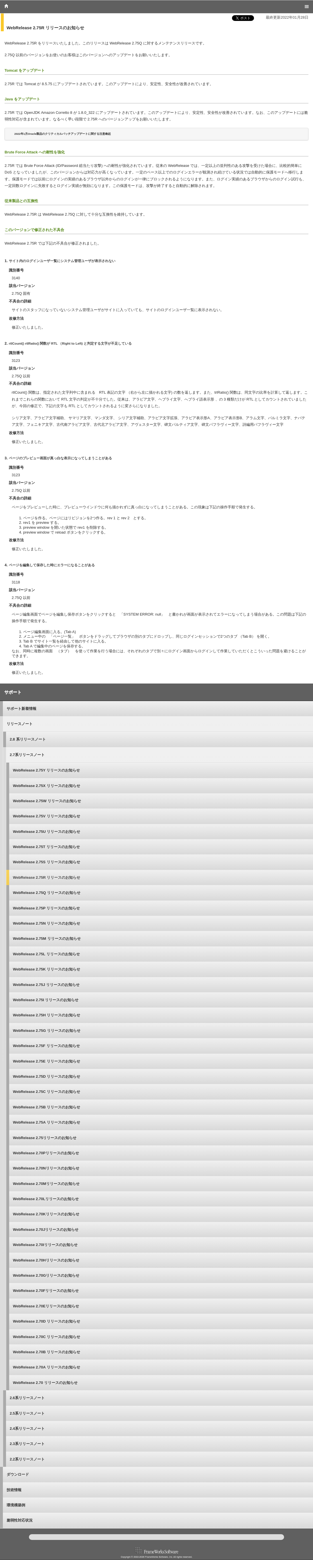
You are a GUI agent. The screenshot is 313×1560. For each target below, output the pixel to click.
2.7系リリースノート (27, 755)
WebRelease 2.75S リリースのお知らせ (46, 862)
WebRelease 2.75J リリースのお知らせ (46, 985)
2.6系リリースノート (27, 1398)
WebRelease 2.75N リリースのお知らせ (46, 923)
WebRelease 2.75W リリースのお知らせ (47, 801)
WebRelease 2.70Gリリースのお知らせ (46, 1275)
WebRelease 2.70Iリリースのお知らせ (45, 1245)
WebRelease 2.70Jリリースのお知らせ (46, 1229)
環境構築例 (16, 1505)
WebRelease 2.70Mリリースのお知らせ (46, 1184)
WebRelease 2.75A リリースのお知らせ (46, 1122)
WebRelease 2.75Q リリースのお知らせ (46, 893)
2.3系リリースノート (27, 1444)
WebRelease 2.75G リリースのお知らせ (46, 1030)
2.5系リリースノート (27, 1413)
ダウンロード (18, 1474)
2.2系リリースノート (27, 1459)
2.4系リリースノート (27, 1428)
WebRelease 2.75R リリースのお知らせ (46, 877)
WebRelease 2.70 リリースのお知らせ (45, 1383)
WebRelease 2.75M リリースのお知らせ (47, 938)
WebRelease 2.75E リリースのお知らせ (46, 1061)
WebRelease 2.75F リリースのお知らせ (46, 1046)
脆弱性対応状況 (20, 1520)
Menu (306, 6)
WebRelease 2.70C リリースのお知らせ (46, 1337)
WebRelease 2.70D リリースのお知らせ (46, 1321)
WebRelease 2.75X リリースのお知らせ (46, 786)
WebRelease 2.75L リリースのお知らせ (46, 954)
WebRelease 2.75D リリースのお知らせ (46, 1076)
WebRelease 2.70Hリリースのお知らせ (46, 1260)
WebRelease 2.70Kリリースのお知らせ (46, 1214)
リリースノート (20, 724)
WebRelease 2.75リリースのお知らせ (44, 1138)
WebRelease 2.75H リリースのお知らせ (46, 1015)
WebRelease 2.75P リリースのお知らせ (46, 908)
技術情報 (14, 1490)
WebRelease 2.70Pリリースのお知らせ (46, 1153)
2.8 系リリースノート (28, 739)
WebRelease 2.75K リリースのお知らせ (46, 969)
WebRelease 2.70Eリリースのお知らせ (46, 1306)
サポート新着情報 (21, 708)
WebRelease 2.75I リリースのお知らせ (46, 1000)
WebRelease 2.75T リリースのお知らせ (46, 847)
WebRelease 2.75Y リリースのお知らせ (46, 770)
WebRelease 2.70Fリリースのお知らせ (46, 1290)
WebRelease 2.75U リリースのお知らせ (46, 831)
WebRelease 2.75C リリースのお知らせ (46, 1092)
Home (6, 6)
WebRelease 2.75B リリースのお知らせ (46, 1107)
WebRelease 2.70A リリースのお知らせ (46, 1367)
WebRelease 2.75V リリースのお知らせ (46, 816)
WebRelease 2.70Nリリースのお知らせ (46, 1168)
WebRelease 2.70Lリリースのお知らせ (46, 1199)
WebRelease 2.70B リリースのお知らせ (46, 1352)
